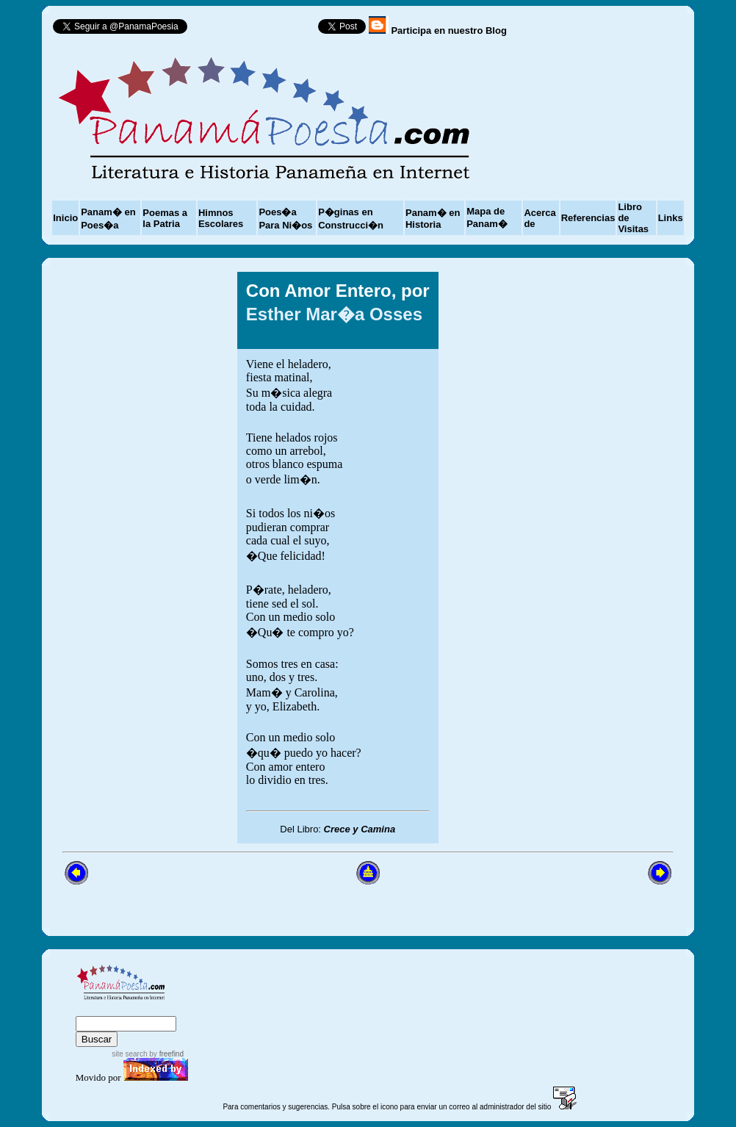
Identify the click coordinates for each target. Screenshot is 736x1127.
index (92, 1009)
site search (129, 1054)
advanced (196, 1009)
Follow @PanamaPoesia (257, 30)
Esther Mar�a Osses (334, 314)
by (166, 1054)
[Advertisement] (580, 557)
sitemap (135, 1009)
